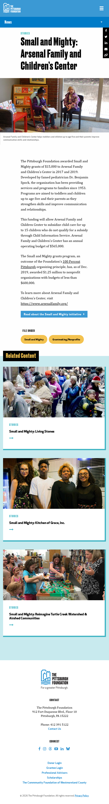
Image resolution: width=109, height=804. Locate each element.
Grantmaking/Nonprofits (66, 339)
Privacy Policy (82, 796)
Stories (25, 33)
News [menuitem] (8, 22)
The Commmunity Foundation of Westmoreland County (54, 782)
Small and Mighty (34, 339)
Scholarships (54, 777)
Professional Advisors (54, 773)
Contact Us (54, 729)
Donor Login (55, 763)
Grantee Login (54, 768)
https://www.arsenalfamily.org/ (44, 303)
